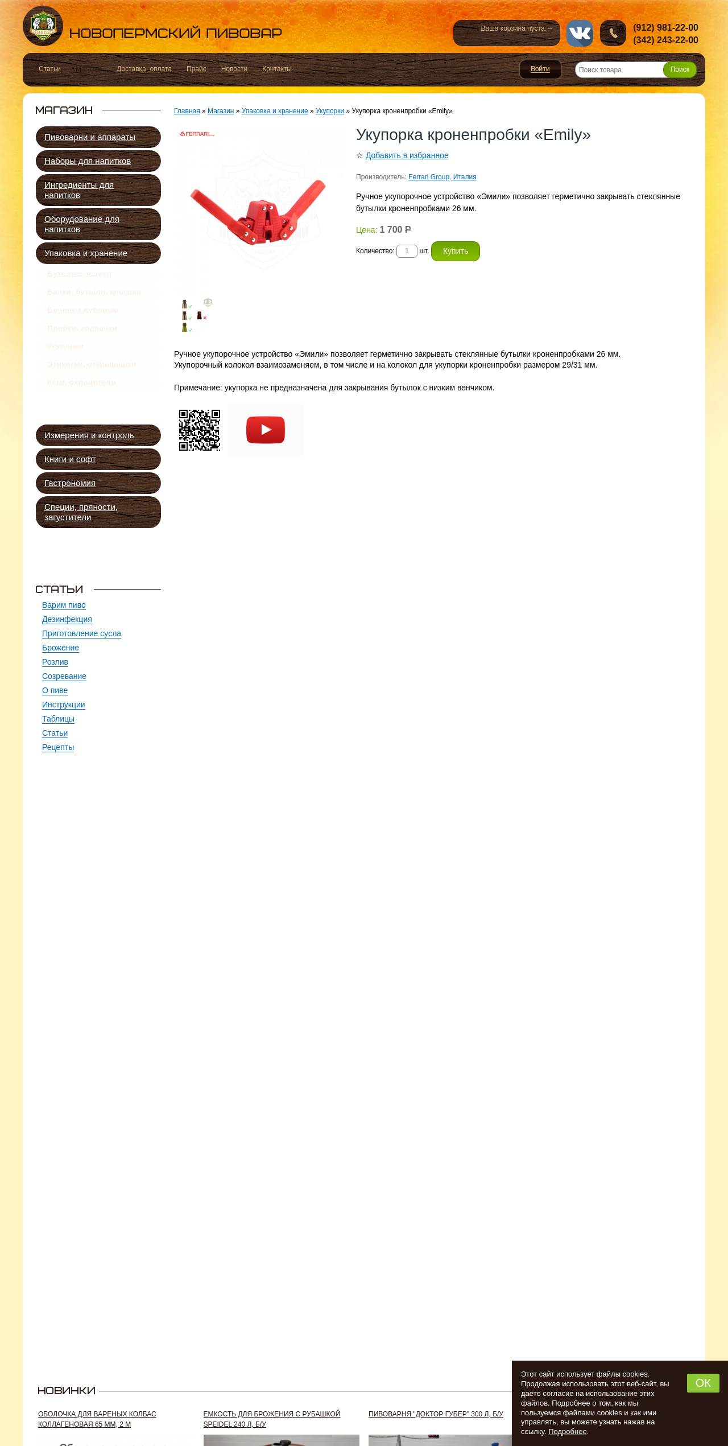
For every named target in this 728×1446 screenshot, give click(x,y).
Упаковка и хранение (85, 253)
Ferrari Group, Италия (442, 177)
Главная (187, 111)
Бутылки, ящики (79, 276)
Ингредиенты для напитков (79, 190)
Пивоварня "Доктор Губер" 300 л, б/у (436, 1414)
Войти (540, 69)
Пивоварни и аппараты (89, 137)
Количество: (376, 251)
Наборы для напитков (87, 161)
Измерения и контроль (89, 435)
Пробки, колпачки (82, 342)
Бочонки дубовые (82, 320)
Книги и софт (70, 459)
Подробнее (567, 1431)
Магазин (221, 111)
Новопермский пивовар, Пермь (152, 26)
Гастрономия (70, 483)
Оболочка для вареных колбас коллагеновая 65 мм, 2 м (97, 1419)
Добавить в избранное (407, 155)
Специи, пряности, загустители (81, 512)
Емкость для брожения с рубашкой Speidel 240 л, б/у (272, 1419)
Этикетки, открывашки (91, 387)
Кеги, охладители (81, 409)
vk (579, 33)
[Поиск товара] (636, 69)
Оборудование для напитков (81, 224)
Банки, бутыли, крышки (94, 298)
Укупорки (65, 364)
